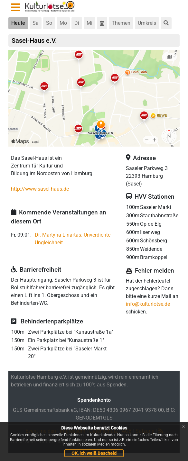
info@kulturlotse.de (148, 304)
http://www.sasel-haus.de (40, 189)
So (49, 23)
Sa (36, 23)
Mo (63, 23)
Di (76, 23)
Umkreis (147, 23)
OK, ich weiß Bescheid (94, 453)
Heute (18, 23)
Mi (89, 23)
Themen (121, 23)
